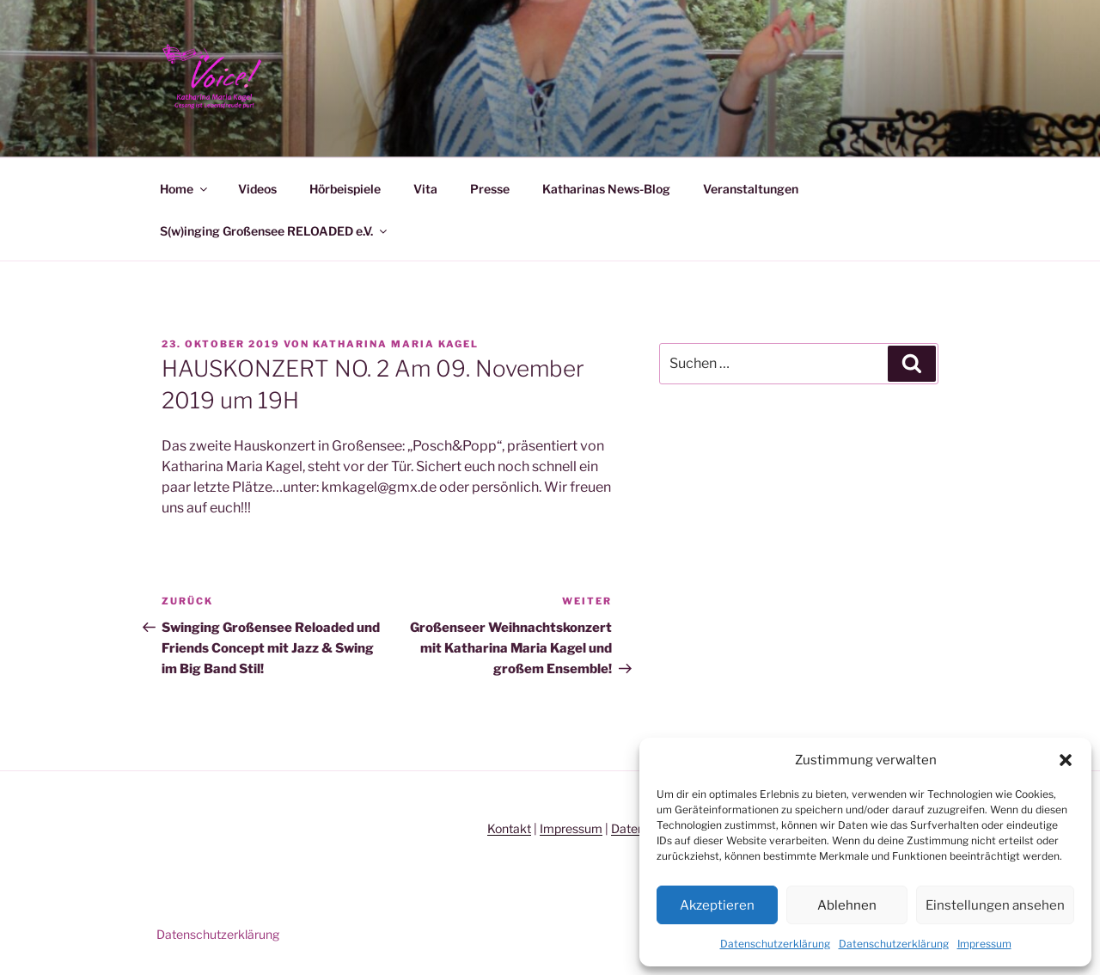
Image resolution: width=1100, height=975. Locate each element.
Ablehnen (847, 905)
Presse (490, 188)
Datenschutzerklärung (775, 943)
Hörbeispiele (345, 188)
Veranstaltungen (750, 188)
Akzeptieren (717, 905)
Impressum (984, 943)
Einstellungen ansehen (995, 905)
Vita (425, 188)
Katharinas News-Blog (606, 188)
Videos (257, 188)
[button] (1065, 760)
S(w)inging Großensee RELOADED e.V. (274, 231)
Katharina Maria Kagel (396, 344)
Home (185, 188)
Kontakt (509, 828)
